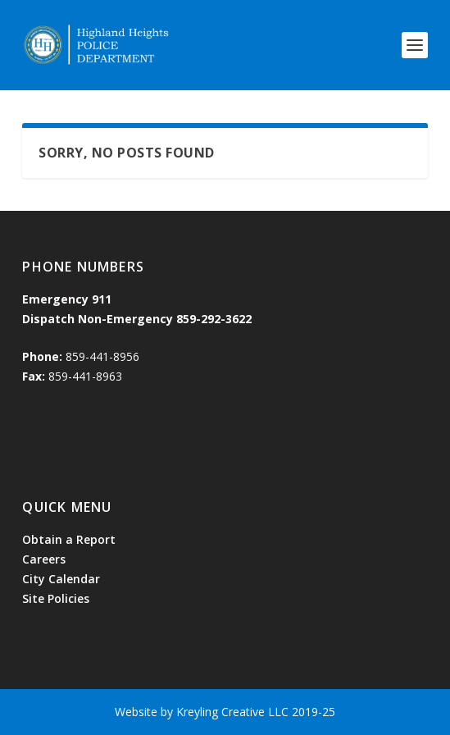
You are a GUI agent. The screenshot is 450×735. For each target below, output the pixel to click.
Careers (44, 559)
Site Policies (55, 598)
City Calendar (61, 579)
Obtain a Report (69, 539)
